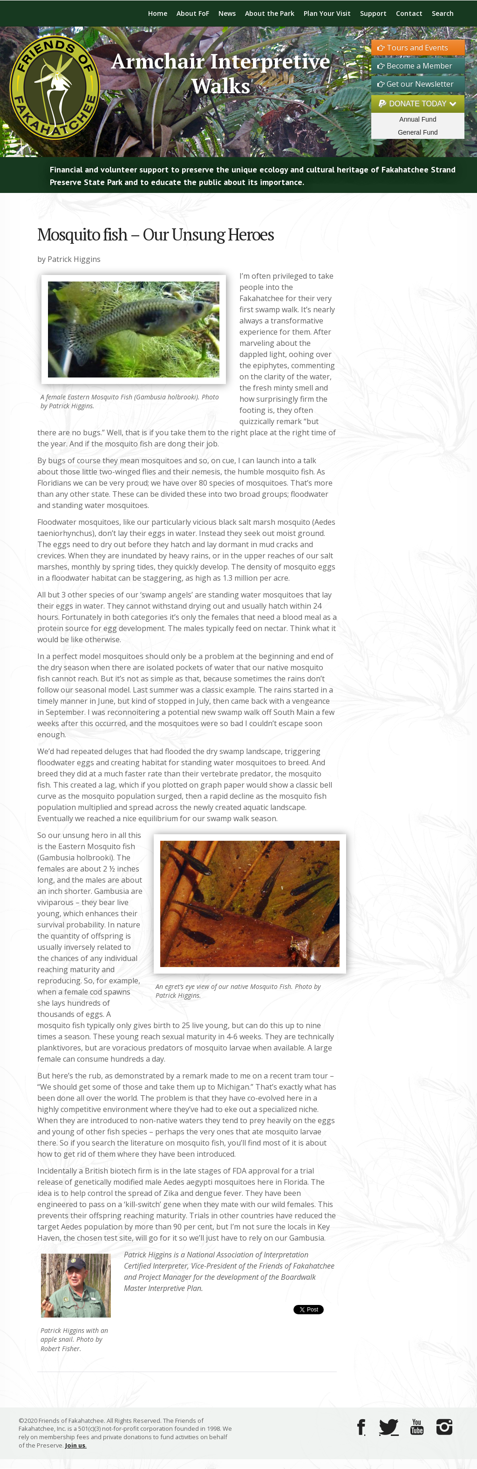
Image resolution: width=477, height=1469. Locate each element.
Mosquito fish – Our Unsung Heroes (155, 234)
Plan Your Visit (327, 13)
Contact (409, 13)
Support (373, 13)
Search (443, 13)
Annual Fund (417, 119)
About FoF (193, 13)
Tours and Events (412, 47)
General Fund (418, 132)
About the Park (269, 13)
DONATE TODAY (418, 104)
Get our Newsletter (415, 84)
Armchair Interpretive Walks (220, 73)
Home (157, 13)
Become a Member (414, 66)
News (227, 13)
